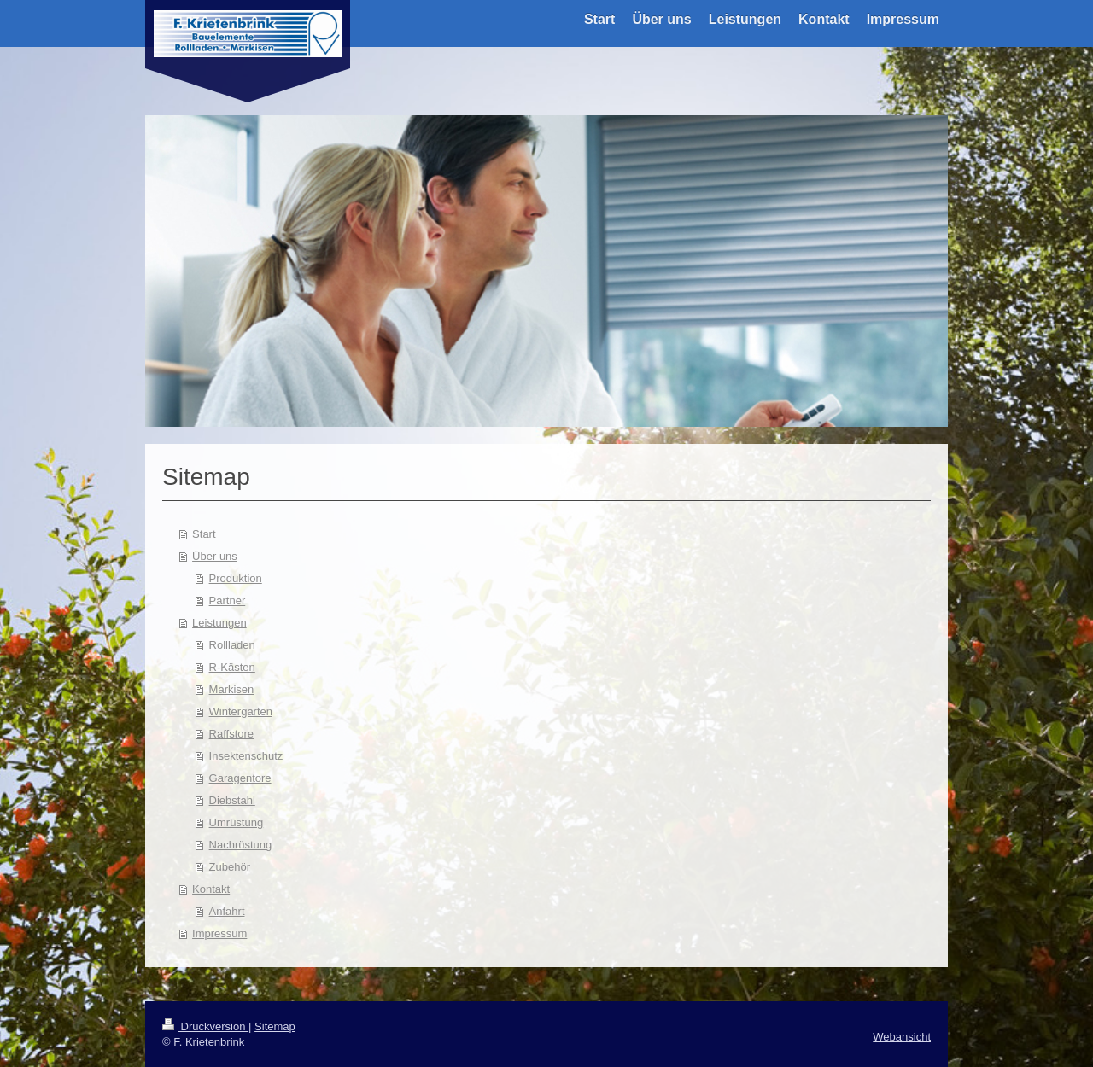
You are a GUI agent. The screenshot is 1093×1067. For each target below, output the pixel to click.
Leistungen (219, 622)
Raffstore (231, 733)
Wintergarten (240, 711)
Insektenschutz (246, 755)
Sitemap (274, 1026)
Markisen (231, 689)
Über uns (214, 556)
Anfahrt (227, 911)
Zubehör (229, 866)
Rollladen (232, 644)
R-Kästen (232, 667)
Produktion (235, 578)
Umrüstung (236, 822)
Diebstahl (232, 800)
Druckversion (205, 1026)
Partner (227, 600)
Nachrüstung (240, 844)
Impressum (219, 933)
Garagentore (240, 778)
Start (203, 534)
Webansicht (902, 1036)
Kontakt (211, 889)
